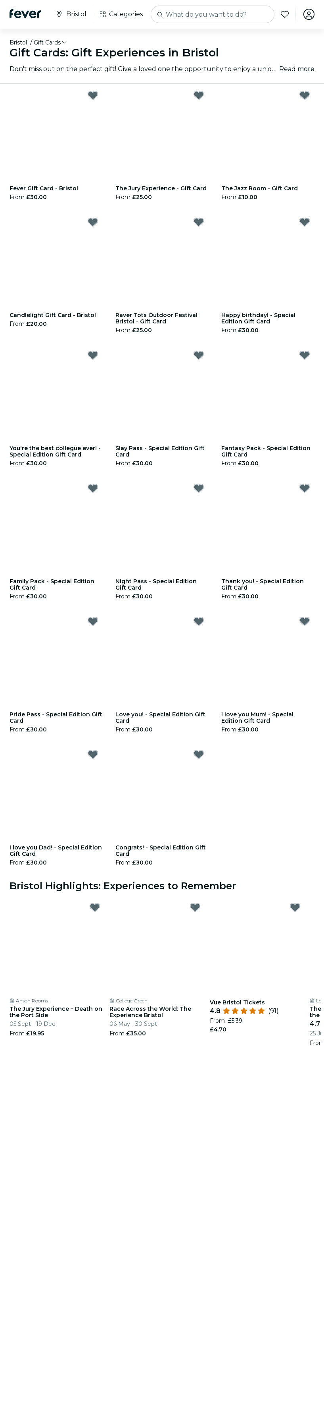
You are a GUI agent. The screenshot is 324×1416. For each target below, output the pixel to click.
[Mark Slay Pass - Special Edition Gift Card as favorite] (199, 355)
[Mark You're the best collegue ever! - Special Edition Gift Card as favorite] (93, 355)
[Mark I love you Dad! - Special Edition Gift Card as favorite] (93, 754)
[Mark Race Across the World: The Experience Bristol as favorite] (195, 907)
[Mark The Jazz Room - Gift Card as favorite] (304, 95)
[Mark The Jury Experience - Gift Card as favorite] (199, 95)
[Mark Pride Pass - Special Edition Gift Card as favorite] (93, 621)
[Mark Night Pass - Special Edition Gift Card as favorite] (199, 488)
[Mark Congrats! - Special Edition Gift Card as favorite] (199, 754)
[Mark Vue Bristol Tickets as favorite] (295, 907)
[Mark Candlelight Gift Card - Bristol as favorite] (93, 222)
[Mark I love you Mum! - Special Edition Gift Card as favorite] (304, 621)
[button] (51, 42)
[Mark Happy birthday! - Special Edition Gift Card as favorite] (304, 222)
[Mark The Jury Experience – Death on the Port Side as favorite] (95, 907)
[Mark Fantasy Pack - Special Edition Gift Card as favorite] (304, 355)
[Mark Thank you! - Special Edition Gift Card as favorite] (304, 488)
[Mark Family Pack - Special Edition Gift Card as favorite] (93, 488)
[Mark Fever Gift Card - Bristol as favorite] (93, 95)
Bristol (18, 42)
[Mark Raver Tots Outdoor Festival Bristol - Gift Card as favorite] (199, 222)
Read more (296, 69)
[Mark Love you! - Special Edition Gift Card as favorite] (199, 621)
